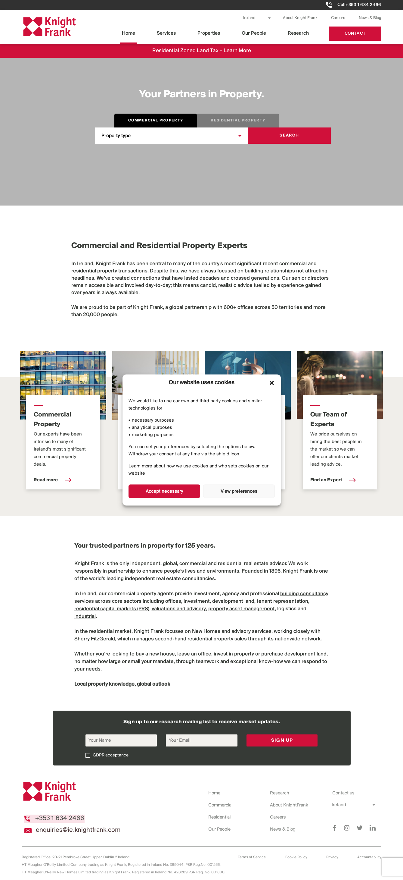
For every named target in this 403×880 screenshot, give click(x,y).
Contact (355, 33)
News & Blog (370, 18)
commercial (293, 264)
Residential (220, 817)
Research (298, 33)
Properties (208, 33)
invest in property (234, 654)
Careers (338, 18)
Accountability (369, 857)
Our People (254, 33)
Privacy (332, 857)
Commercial (220, 805)
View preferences (239, 491)
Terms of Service (252, 857)
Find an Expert (333, 480)
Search (289, 136)
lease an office (194, 654)
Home (128, 33)
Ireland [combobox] (249, 18)
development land (305, 654)
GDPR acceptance (111, 755)
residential (83, 271)
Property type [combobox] (116, 135)
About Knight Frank (300, 18)
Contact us (343, 793)
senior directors (310, 278)
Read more (52, 480)
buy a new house (155, 654)
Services (166, 33)
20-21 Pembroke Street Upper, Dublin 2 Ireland (90, 857)
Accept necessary (164, 491)
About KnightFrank (289, 805)
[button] (272, 383)
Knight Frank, (148, 307)
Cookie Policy (296, 857)
